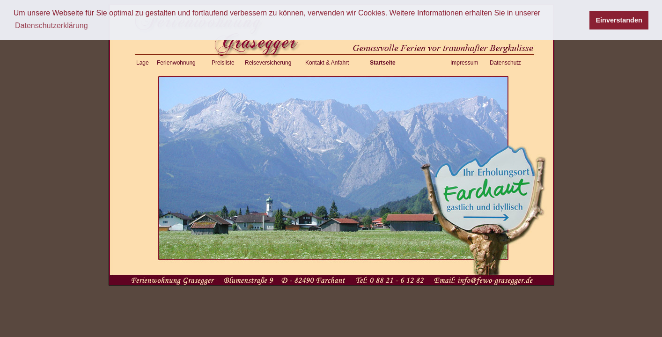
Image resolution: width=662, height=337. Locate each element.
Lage (142, 62)
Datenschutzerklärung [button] (51, 25)
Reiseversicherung (268, 62)
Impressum (464, 62)
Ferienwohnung (176, 62)
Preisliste (223, 62)
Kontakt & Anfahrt (327, 62)
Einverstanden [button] (619, 20)
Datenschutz (505, 62)
